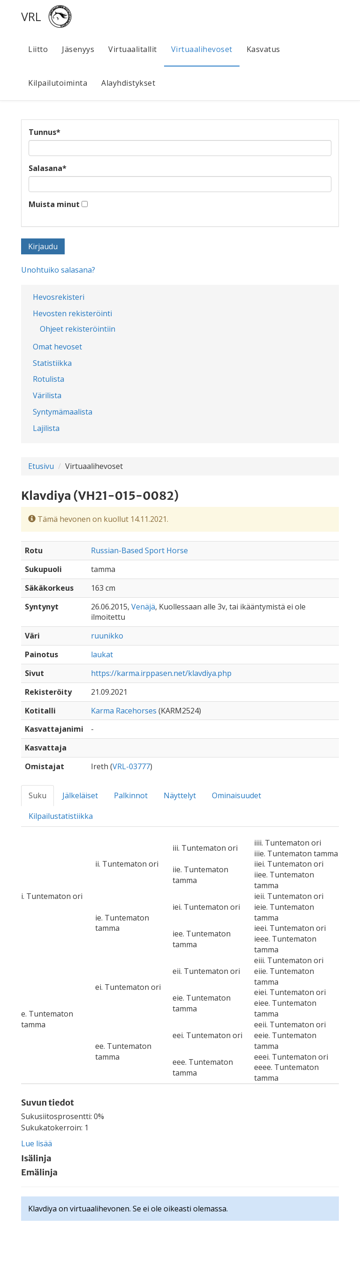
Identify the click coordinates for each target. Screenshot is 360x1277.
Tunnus (44, 132)
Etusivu (41, 466)
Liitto (38, 49)
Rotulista (48, 379)
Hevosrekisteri (58, 297)
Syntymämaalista (62, 412)
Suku (37, 795)
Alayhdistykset (128, 83)
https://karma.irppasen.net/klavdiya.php (161, 673)
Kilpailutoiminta (57, 83)
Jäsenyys (78, 49)
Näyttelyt (180, 795)
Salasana (48, 168)
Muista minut (54, 204)
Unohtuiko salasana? (58, 270)
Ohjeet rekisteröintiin (77, 329)
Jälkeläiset (80, 795)
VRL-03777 (131, 766)
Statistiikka (52, 363)
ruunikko (107, 636)
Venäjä (143, 606)
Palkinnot (131, 795)
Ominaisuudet (236, 795)
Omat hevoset (57, 347)
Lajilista (46, 428)
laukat (102, 654)
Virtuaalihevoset (201, 49)
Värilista (47, 395)
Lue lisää (36, 1143)
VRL (31, 16)
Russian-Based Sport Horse (139, 550)
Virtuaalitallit (132, 49)
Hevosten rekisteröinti (72, 313)
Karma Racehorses (124, 710)
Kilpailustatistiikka (61, 816)
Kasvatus (263, 49)
